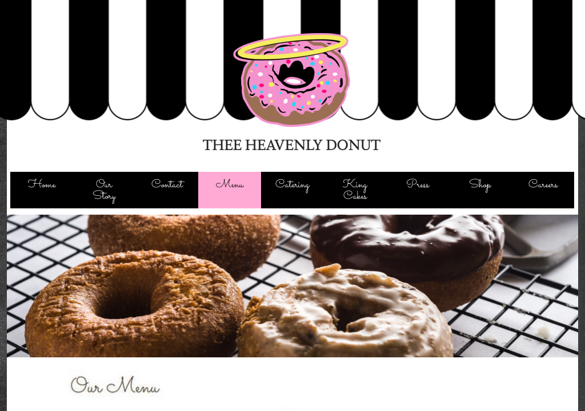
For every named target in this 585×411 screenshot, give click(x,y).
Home (41, 184)
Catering (292, 184)
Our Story (104, 190)
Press (417, 184)
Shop (480, 184)
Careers (543, 184)
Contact (167, 184)
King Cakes (355, 190)
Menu (229, 184)
